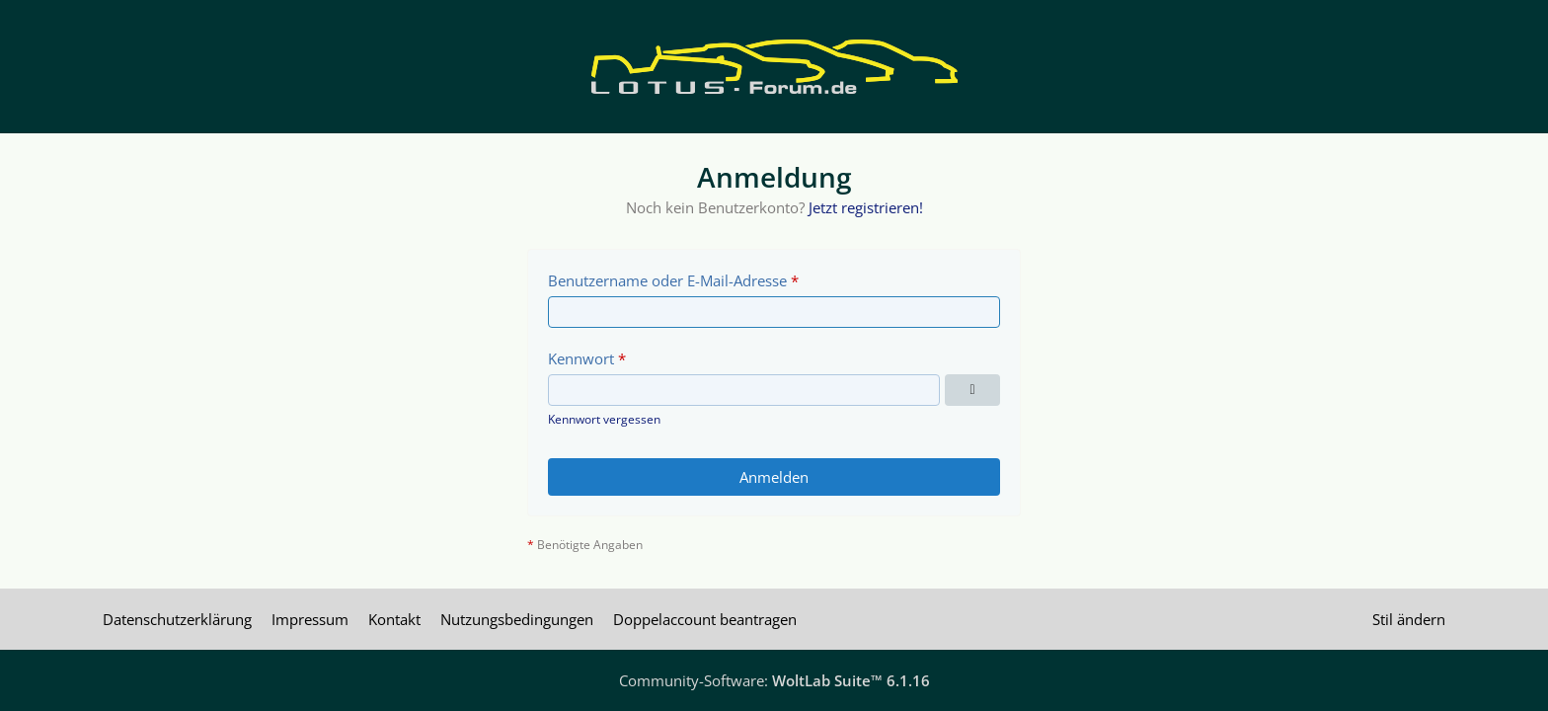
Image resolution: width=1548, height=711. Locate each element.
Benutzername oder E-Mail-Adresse (667, 280)
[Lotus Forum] (774, 67)
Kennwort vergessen (604, 419)
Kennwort (581, 358)
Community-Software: (774, 680)
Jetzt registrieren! (866, 207)
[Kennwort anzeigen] (972, 390)
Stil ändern (1408, 619)
